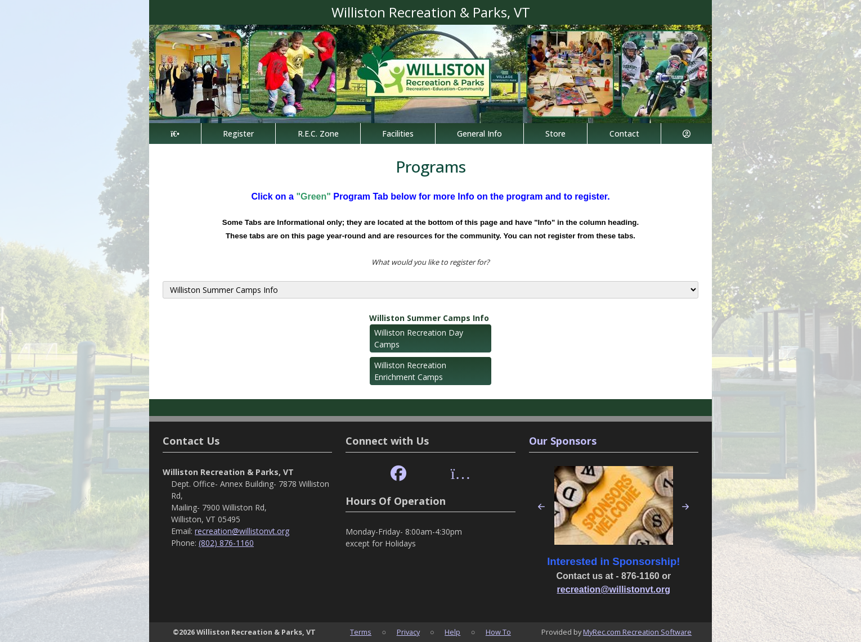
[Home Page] (175, 133)
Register (238, 133)
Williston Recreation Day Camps (418, 338)
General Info (479, 133)
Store (555, 133)
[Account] (686, 133)
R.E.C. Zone (318, 133)
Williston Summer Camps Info (429, 318)
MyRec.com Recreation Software (637, 632)
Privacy (408, 632)
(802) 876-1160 (226, 542)
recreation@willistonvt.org (242, 531)
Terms (360, 632)
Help (452, 632)
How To (498, 632)
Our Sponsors (563, 440)
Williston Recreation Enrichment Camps (410, 371)
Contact (624, 133)
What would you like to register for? (430, 262)
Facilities (398, 133)
